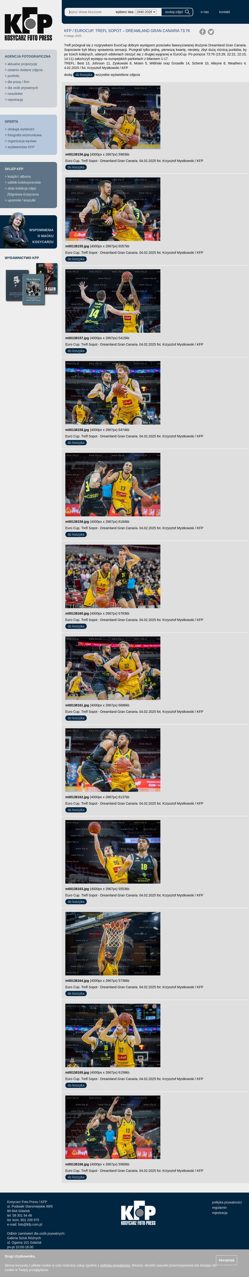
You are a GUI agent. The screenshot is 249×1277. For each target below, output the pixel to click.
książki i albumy (19, 176)
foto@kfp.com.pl (30, 1224)
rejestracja (15, 100)
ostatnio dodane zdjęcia (25, 70)
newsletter (15, 94)
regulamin (219, 1207)
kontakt (224, 12)
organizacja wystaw (22, 141)
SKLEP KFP (14, 169)
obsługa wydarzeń (21, 129)
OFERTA (11, 121)
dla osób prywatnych (23, 88)
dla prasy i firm (18, 82)
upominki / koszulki (22, 200)
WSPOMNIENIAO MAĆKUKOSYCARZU (41, 236)
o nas (205, 12)
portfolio (13, 76)
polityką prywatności (115, 1265)
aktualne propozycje (22, 64)
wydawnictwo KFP (21, 147)
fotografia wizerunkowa (25, 135)
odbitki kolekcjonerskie (24, 182)
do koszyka (84, 75)
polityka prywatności (227, 1202)
